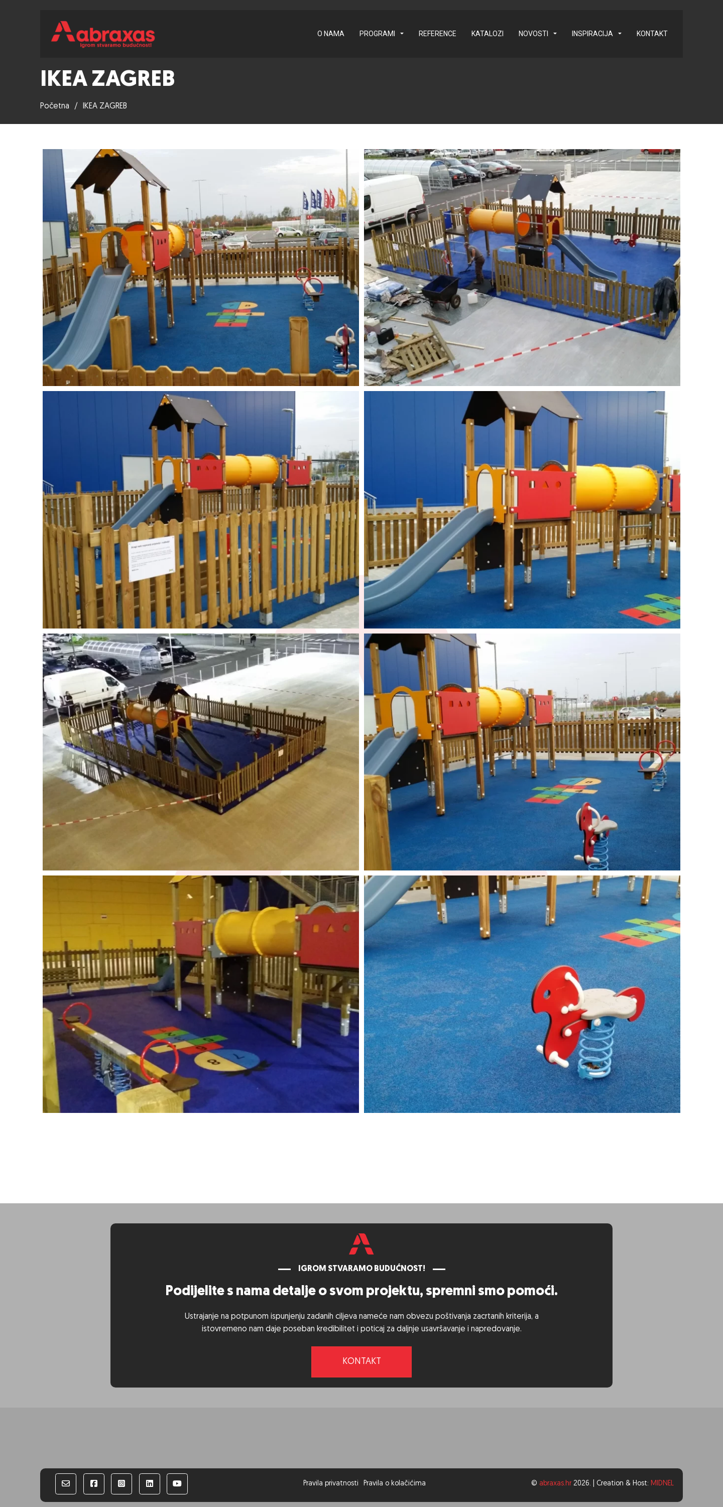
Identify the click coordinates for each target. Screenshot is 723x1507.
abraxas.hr (555, 1483)
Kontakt (652, 34)
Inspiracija (592, 34)
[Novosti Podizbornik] (555, 33)
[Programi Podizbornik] (402, 33)
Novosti (533, 34)
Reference (437, 34)
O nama (330, 34)
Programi (377, 34)
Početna (54, 106)
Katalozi (487, 34)
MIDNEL (662, 1483)
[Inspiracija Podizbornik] (620, 33)
